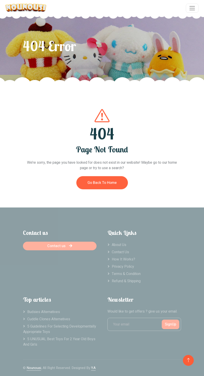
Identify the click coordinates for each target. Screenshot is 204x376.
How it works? (123, 259)
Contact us (59, 246)
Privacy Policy (123, 266)
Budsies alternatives (43, 312)
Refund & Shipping (126, 281)
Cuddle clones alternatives (48, 319)
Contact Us (120, 252)
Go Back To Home (102, 185)
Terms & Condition (126, 274)
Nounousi (34, 367)
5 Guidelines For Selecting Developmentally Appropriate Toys (59, 329)
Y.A (93, 367)
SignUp (170, 324)
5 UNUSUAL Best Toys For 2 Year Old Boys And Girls (59, 341)
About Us (119, 245)
